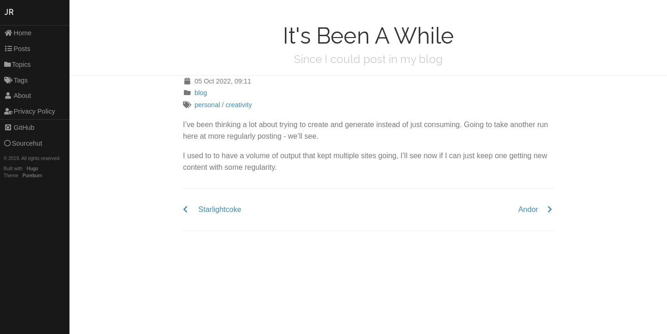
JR (9, 12)
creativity (239, 105)
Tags (16, 80)
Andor (528, 209)
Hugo (32, 168)
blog (201, 92)
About (17, 95)
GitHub (19, 127)
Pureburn (32, 175)
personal (207, 105)
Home (17, 33)
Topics (17, 64)
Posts (17, 48)
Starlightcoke (219, 209)
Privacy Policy (29, 111)
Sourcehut (23, 143)
